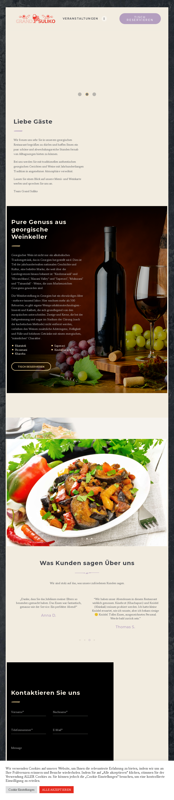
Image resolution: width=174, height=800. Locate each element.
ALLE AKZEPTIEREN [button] (56, 789)
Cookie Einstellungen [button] (21, 789)
